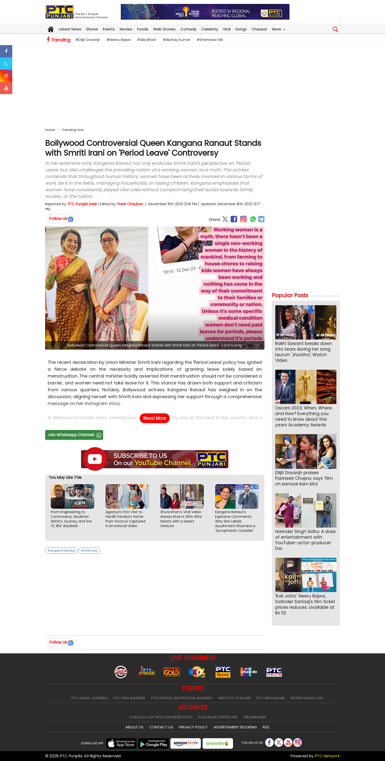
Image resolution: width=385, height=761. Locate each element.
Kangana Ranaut (61, 550)
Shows (92, 29)
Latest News (70, 29)
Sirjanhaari (255, 717)
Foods (142, 29)
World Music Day (307, 697)
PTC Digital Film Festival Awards (182, 697)
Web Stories (164, 29)
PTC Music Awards (89, 697)
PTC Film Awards (129, 697)
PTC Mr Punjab (270, 697)
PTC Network (327, 756)
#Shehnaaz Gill (210, 39)
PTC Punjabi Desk (82, 204)
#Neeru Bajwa (119, 39)
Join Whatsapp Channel (75, 435)
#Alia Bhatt (146, 39)
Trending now (73, 129)
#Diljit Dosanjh (87, 39)
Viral (227, 29)
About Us (134, 727)
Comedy (188, 29)
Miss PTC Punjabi (234, 697)
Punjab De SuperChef (218, 717)
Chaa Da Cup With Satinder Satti (160, 717)
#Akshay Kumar (176, 39)
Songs (241, 29)
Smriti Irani (89, 550)
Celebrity (209, 29)
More (278, 29)
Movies (126, 29)
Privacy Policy (193, 727)
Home (50, 129)
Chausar (259, 29)
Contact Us (161, 727)
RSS (266, 727)
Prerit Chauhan (130, 204)
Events (109, 29)
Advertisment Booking (235, 727)
